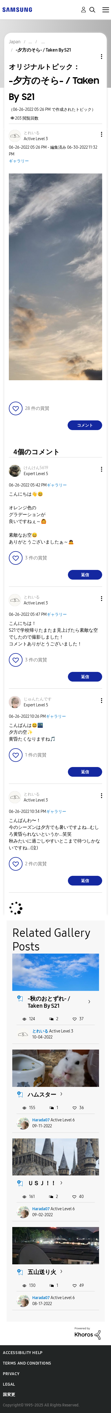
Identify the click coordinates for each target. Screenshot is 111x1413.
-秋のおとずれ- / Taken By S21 (49, 1002)
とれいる (40, 1031)
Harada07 (41, 1120)
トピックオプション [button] (92, 56)
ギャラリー (19, 161)
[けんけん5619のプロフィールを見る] (36, 467)
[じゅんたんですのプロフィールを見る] (38, 699)
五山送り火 (42, 1272)
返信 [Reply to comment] (85, 574)
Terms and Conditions (27, 1363)
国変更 (9, 1394)
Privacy (11, 1373)
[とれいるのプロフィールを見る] (32, 132)
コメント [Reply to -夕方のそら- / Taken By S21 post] (85, 425)
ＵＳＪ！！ (42, 1183)
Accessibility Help (23, 1352)
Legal (9, 1384)
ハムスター (42, 1094)
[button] (92, 134)
